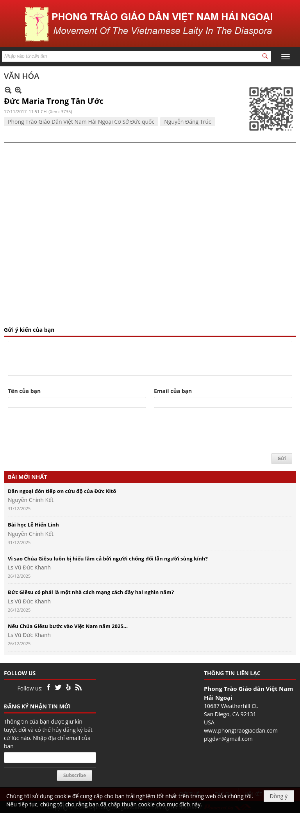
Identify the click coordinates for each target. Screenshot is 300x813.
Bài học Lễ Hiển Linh (33, 524)
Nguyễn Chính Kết (31, 499)
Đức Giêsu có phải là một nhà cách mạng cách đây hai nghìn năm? (91, 592)
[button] (285, 56)
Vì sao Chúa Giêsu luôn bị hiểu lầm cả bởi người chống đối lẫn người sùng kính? (108, 558)
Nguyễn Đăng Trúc (187, 121)
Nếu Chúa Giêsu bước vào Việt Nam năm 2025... (68, 626)
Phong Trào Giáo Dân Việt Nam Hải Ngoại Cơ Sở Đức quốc (81, 121)
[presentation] (67, 431)
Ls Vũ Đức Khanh (29, 567)
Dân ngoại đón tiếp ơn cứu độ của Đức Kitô (62, 491)
